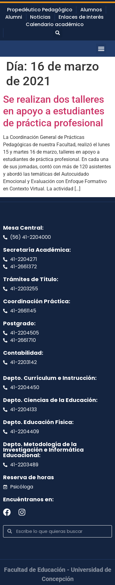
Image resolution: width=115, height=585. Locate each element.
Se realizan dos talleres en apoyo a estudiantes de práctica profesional (53, 111)
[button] (57, 32)
